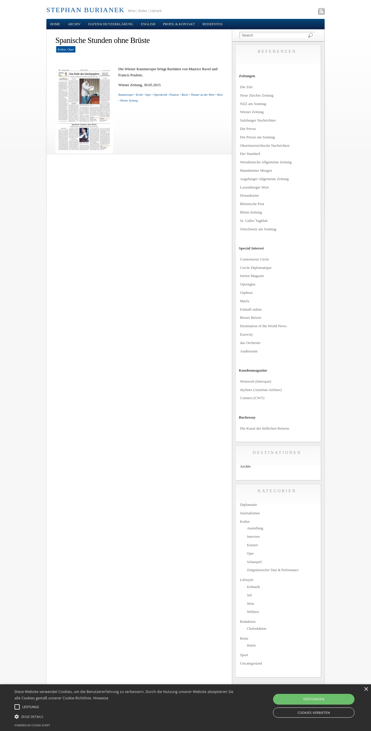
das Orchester (250, 343)
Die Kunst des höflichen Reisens (264, 428)
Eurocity (246, 334)
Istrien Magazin (252, 276)
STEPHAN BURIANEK (85, 10)
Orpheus (246, 292)
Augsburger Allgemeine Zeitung (264, 179)
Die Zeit (246, 87)
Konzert (252, 545)
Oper (71, 49)
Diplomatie (248, 504)
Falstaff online (251, 309)
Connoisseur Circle (254, 259)
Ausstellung (255, 528)
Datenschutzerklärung (110, 24)
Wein (250, 604)
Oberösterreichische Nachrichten (265, 145)
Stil (249, 595)
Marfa (244, 301)
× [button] (366, 689)
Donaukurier (249, 195)
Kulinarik (253, 587)
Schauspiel (254, 562)
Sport (244, 655)
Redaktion (247, 621)
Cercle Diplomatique (256, 267)
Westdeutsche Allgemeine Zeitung (266, 162)
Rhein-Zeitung (251, 212)
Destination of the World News (263, 326)
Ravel (185, 94)
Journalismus (250, 513)
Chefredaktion (256, 629)
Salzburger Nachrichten (258, 120)
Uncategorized (251, 663)
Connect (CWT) (252, 398)
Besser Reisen (250, 317)
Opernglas (247, 284)
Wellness (253, 612)
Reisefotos (212, 24)
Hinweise (100, 698)
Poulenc (174, 94)
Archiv (74, 24)
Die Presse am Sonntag (257, 137)
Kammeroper (125, 94)
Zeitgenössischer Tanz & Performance (273, 570)
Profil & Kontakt (179, 24)
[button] (125, 717)
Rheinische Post (252, 204)
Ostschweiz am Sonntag (258, 229)
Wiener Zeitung (129, 100)
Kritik (139, 94)
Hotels (251, 645)
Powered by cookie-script (32, 725)
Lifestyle (246, 580)
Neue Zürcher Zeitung (257, 95)
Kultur (62, 49)
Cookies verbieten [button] (314, 712)
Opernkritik (160, 94)
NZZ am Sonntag (253, 104)
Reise (244, 638)
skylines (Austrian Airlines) (261, 390)
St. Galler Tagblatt (254, 220)
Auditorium (249, 351)
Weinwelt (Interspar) (255, 381)
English (148, 24)
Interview (253, 537)
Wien (220, 94)
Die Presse (248, 128)
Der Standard (250, 153)
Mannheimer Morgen (256, 170)
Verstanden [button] (313, 699)
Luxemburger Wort (254, 187)
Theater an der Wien (202, 94)
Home (55, 24)
